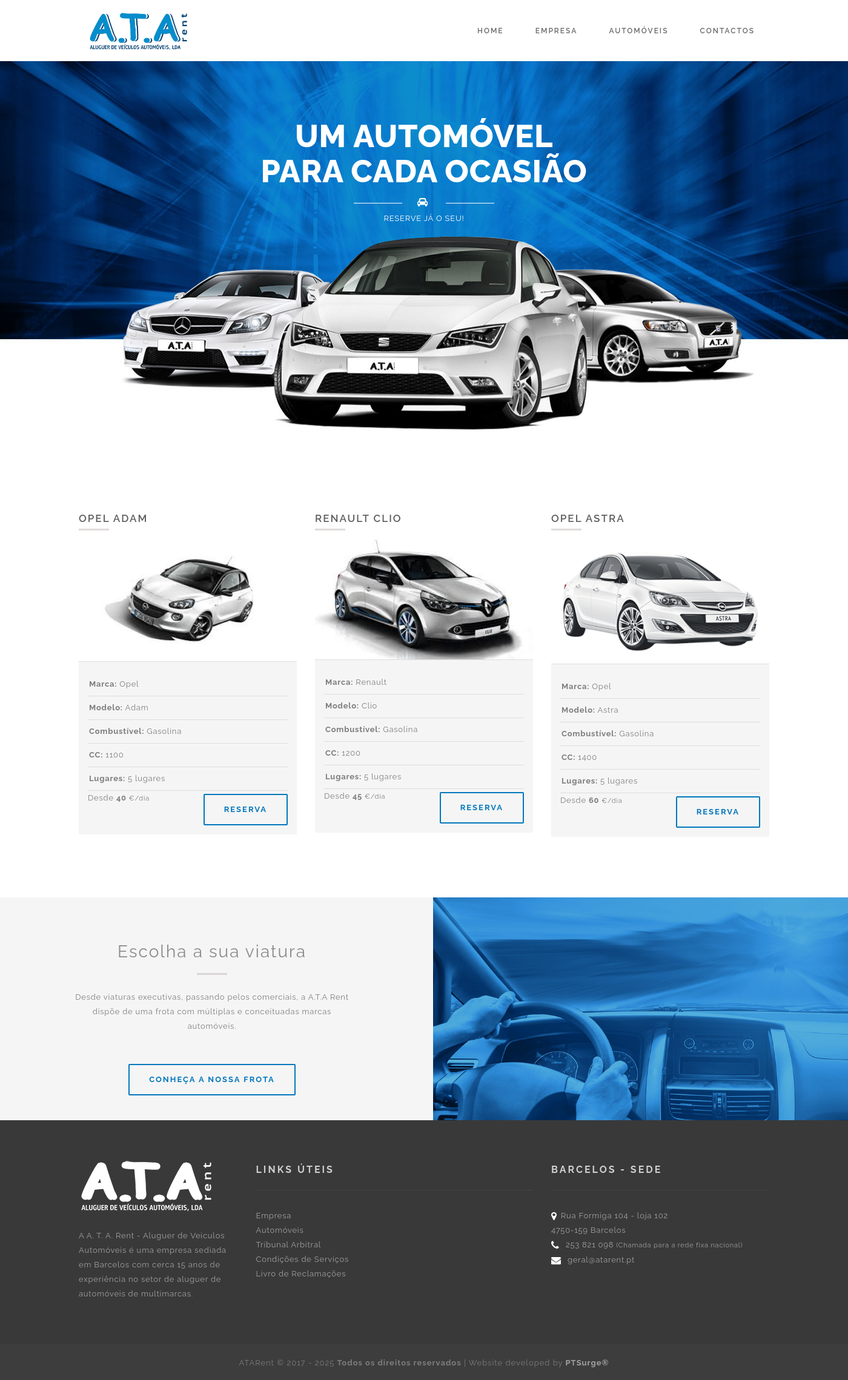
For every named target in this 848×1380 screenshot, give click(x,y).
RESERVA (245, 809)
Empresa (556, 31)
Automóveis (638, 31)
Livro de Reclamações (301, 1273)
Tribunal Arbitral (289, 1244)
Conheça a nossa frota (212, 1079)
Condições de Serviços (302, 1259)
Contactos (727, 31)
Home (490, 31)
